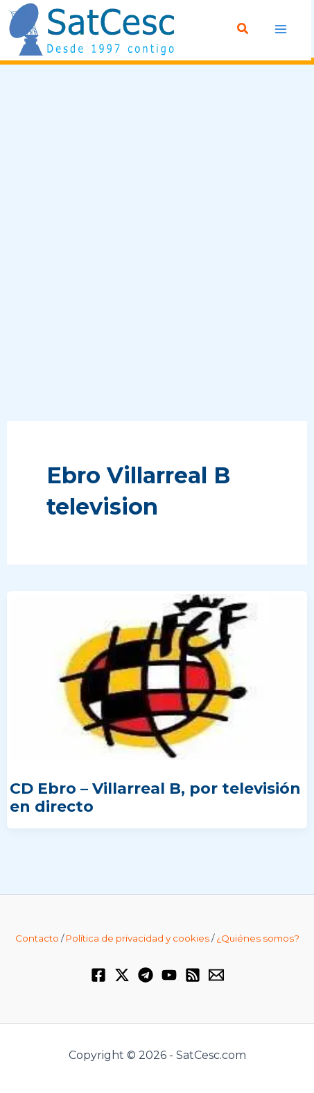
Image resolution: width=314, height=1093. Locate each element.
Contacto (37, 938)
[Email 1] (216, 975)
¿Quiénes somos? (257, 938)
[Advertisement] (157, 243)
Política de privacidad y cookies (137, 938)
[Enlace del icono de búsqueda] (243, 29)
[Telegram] (145, 975)
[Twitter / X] (122, 975)
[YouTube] (169, 975)
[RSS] (192, 975)
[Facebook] (98, 975)
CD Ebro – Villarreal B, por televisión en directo (155, 797)
